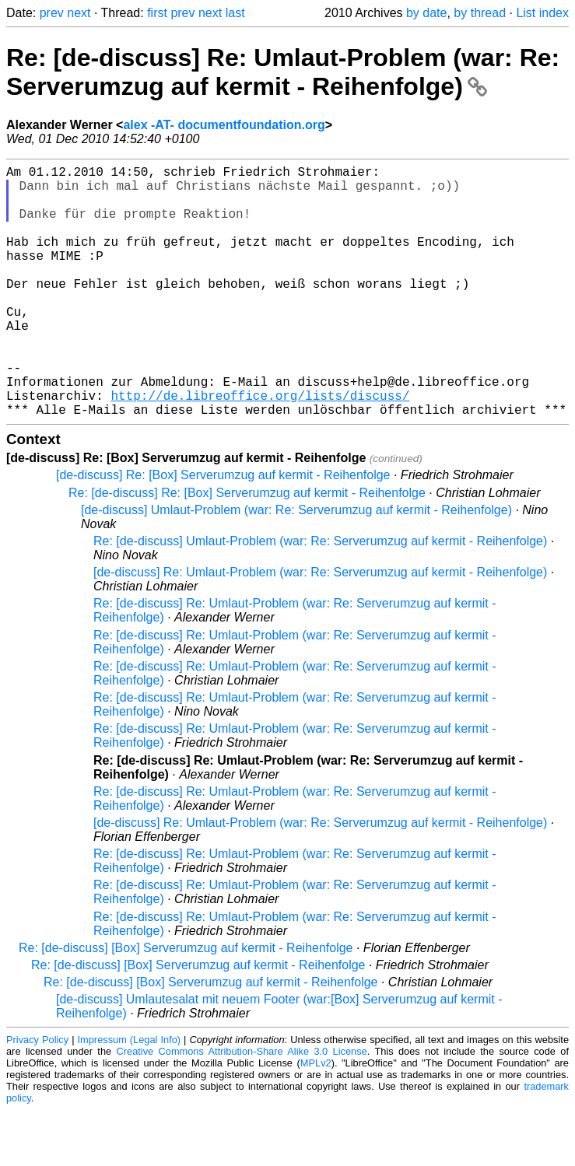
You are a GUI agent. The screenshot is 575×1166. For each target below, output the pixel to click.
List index (542, 12)
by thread (480, 12)
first (157, 12)
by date (426, 12)
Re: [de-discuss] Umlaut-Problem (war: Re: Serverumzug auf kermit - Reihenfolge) (320, 597)
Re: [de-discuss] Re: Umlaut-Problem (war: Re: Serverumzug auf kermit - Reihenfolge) (282, 72)
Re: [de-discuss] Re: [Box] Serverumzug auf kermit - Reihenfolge (247, 548)
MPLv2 (315, 1119)
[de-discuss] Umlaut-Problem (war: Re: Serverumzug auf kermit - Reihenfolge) (296, 565)
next (78, 12)
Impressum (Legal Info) (129, 1095)
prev (52, 12)
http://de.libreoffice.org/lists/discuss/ (259, 448)
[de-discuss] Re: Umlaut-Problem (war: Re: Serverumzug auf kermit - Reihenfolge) (320, 628)
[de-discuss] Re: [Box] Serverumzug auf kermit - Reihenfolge (223, 530)
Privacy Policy (37, 1095)
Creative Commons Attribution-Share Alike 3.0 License (242, 1107)
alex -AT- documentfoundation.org (223, 124)
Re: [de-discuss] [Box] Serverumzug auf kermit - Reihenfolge (186, 1003)
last (235, 12)
